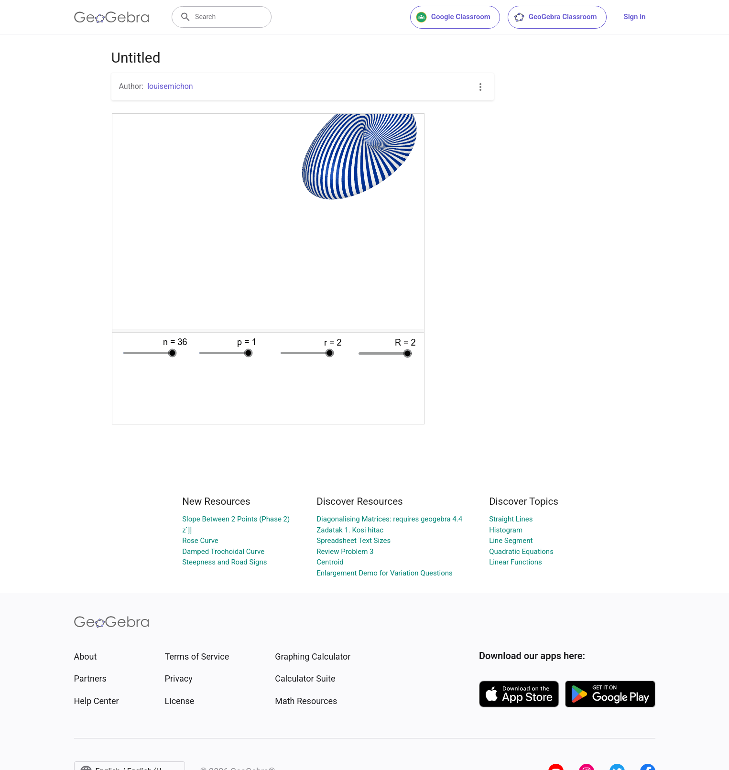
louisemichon (170, 86)
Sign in (635, 16)
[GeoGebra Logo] (111, 17)
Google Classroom (453, 17)
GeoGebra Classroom (555, 17)
